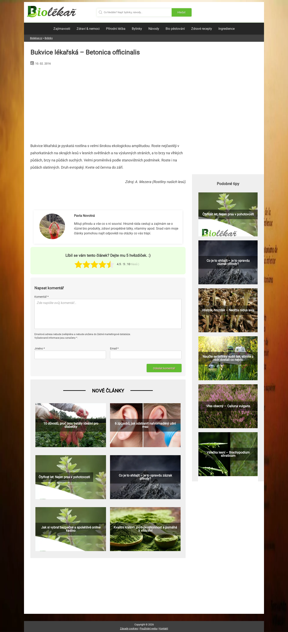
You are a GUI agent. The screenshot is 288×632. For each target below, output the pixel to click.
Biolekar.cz (36, 38)
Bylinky (137, 29)
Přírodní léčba (115, 29)
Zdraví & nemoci (88, 29)
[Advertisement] (108, 103)
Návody (153, 29)
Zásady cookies (129, 628)
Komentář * (41, 296)
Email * (114, 348)
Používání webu (148, 628)
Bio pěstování (175, 29)
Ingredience (226, 29)
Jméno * (39, 348)
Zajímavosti (61, 29)
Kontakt (163, 628)
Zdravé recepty (201, 29)
